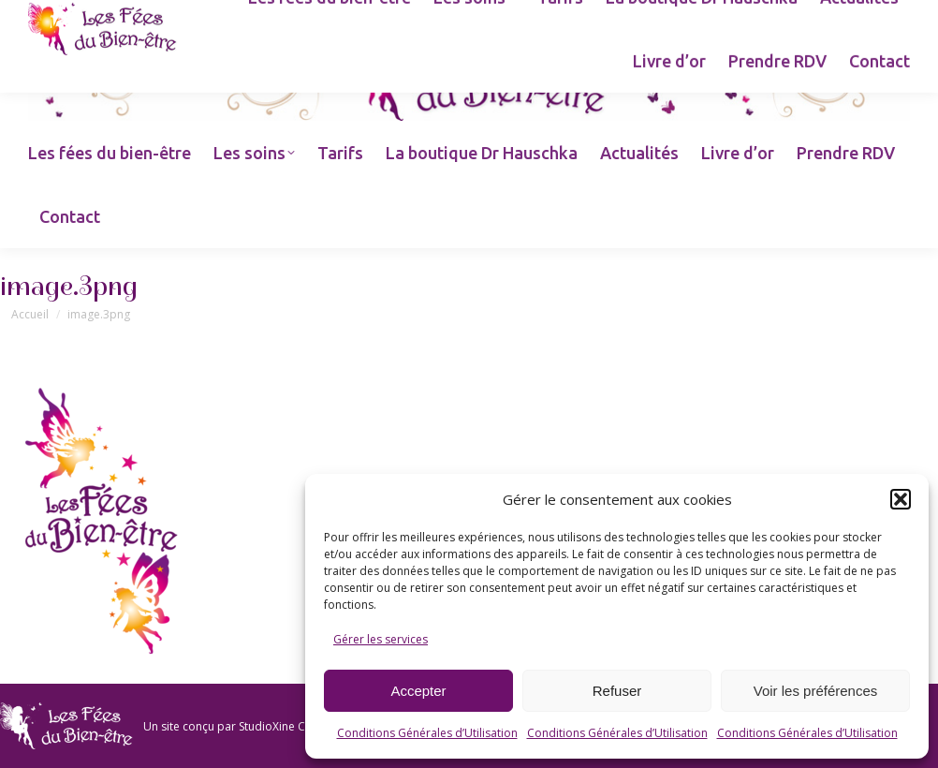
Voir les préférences (816, 691)
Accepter (418, 691)
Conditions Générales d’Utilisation (427, 733)
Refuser (617, 691)
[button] (900, 499)
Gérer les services (380, 639)
